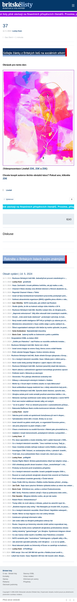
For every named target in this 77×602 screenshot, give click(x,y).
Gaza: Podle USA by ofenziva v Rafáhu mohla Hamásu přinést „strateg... (40, 482)
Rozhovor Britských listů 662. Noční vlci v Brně (29, 345)
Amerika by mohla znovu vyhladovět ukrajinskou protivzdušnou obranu (40, 528)
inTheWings (27, 549)
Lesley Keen (17, 31)
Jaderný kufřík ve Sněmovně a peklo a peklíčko (40, 335)
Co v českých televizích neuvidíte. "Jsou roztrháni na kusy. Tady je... (39, 443)
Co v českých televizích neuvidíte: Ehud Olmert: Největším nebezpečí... (40, 510)
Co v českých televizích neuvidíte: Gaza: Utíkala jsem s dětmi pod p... (39, 359)
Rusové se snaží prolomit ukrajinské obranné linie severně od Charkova (40, 475)
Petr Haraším (17, 496)
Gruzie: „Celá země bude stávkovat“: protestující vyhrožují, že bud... (39, 317)
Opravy (5, 579)
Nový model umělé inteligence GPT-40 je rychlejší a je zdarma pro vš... (39, 321)
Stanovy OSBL (28, 574)
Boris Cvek (16, 335)
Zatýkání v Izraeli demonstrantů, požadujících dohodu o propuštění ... (39, 433)
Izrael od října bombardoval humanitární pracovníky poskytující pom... (39, 296)
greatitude (27, 282)
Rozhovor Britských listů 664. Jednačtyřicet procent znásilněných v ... (39, 278)
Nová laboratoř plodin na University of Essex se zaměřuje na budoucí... (40, 545)
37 (24, 436)
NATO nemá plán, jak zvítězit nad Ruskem (40, 303)
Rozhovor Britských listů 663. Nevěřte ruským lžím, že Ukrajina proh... (39, 310)
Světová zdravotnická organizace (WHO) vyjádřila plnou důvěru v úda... (40, 299)
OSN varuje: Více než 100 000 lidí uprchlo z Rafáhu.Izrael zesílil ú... (37, 552)
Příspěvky (27, 582)
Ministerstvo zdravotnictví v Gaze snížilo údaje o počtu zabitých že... (39, 324)
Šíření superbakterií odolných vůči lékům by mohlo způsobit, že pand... (40, 328)
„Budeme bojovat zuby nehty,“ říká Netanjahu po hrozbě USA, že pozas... (40, 507)
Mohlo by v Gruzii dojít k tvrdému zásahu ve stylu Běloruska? (36, 384)
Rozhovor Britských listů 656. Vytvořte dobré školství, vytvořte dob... (39, 391)
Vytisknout (8, 199)
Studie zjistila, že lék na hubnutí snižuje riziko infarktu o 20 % (36, 306)
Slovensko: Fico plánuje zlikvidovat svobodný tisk (32, 377)
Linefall (9, 190)
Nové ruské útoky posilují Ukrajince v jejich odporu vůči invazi (36, 363)
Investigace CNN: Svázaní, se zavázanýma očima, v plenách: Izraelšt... (39, 451)
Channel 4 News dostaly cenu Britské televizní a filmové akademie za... (40, 289)
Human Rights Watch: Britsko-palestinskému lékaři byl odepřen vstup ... (40, 461)
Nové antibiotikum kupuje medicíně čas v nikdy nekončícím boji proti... (40, 387)
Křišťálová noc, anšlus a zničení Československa (41, 489)
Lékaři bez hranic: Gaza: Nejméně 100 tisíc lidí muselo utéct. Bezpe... (38, 556)
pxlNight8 (27, 458)
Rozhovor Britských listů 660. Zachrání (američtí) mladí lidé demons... (39, 366)
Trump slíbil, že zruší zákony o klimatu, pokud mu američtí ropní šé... (39, 503)
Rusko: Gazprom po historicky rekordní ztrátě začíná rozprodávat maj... (40, 524)
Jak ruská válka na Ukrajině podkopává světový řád (32, 521)
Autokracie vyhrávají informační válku (27, 517)
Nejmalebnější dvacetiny (36, 331)
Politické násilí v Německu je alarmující (27, 373)
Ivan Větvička (17, 303)
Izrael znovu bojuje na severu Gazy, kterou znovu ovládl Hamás (37, 349)
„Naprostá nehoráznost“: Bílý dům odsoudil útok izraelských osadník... (40, 313)
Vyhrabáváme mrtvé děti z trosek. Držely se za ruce (32, 419)
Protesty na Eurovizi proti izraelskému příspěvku (31, 468)
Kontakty (6, 576)
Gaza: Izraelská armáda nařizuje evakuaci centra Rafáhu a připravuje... (39, 447)
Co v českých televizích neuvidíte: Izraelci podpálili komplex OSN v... (39, 472)
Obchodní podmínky (10, 585)
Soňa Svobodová (19, 331)
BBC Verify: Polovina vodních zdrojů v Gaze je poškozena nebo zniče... (40, 493)
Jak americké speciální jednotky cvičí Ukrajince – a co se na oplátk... (39, 542)
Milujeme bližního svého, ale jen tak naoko (40, 496)
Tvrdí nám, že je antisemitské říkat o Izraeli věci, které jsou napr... (37, 454)
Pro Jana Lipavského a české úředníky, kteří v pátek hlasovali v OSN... (39, 440)
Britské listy (31, 5)
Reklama (6, 582)
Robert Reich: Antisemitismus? (24, 500)
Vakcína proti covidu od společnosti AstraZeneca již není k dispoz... (38, 415)
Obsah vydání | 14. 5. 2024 (17, 274)
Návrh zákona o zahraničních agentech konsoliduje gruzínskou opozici (40, 370)
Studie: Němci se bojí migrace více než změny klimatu (33, 514)
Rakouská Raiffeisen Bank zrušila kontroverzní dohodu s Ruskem (38, 408)
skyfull (25, 412)
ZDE (32, 168)
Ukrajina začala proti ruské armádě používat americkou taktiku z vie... (39, 394)
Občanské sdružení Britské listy (29, 592)
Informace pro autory (30, 579)
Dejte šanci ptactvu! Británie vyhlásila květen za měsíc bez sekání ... (47, 486)
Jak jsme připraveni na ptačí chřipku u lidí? (29, 426)
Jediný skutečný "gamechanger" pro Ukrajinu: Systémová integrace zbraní (41, 531)
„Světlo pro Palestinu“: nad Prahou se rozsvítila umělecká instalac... (39, 342)
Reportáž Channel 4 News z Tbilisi (25, 292)
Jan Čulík (16, 486)
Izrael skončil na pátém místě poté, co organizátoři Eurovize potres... (39, 422)
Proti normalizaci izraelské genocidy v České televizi (32, 479)
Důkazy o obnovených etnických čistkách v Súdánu (32, 380)
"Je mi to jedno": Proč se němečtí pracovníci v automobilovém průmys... (40, 405)
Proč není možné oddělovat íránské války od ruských (33, 401)
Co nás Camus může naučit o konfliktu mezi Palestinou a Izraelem (38, 535)
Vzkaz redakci (28, 576)
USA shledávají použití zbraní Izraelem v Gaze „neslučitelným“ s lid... (39, 465)
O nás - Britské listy (10, 574)
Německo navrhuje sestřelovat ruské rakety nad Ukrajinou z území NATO (40, 398)
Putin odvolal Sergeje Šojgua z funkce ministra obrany (33, 352)
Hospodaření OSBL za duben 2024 (24, 338)
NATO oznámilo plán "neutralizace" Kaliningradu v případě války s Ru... (40, 538)
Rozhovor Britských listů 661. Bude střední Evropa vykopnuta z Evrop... (39, 356)
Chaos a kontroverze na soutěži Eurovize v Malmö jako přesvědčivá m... (40, 429)
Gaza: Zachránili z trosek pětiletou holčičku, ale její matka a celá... (38, 285)
